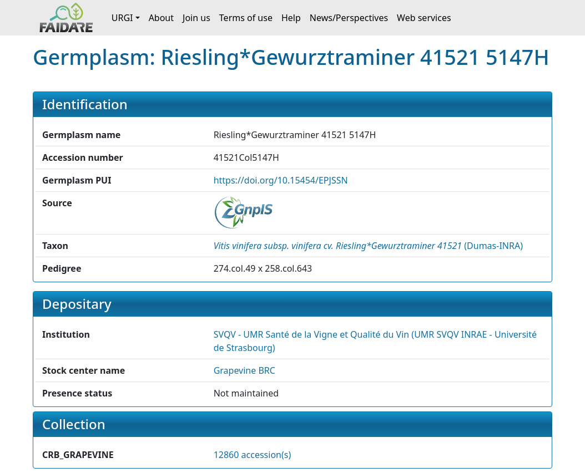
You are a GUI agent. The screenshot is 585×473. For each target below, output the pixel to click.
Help (291, 18)
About (161, 18)
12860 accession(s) (252, 455)
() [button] (368, 246)
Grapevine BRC (244, 370)
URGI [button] (122, 18)
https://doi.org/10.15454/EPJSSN (281, 180)
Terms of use (246, 18)
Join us (196, 18)
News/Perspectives (349, 18)
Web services (424, 18)
